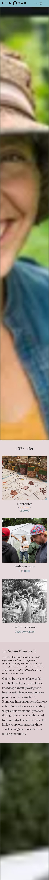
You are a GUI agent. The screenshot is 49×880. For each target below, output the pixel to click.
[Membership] (24, 485)
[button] (14, 3)
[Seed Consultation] (24, 546)
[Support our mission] (24, 607)
